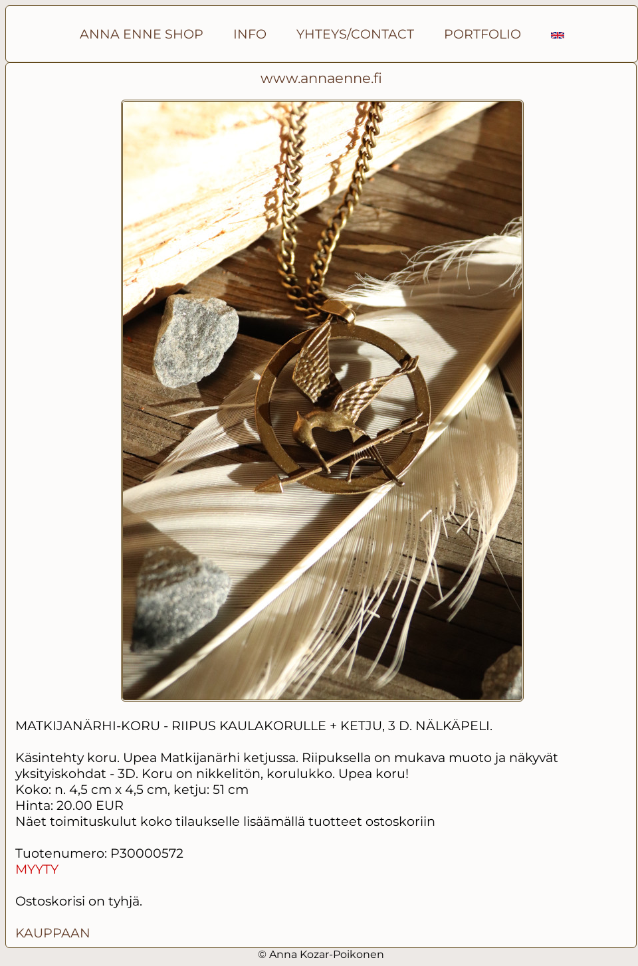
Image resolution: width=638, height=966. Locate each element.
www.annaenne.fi (321, 78)
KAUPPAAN (52, 933)
